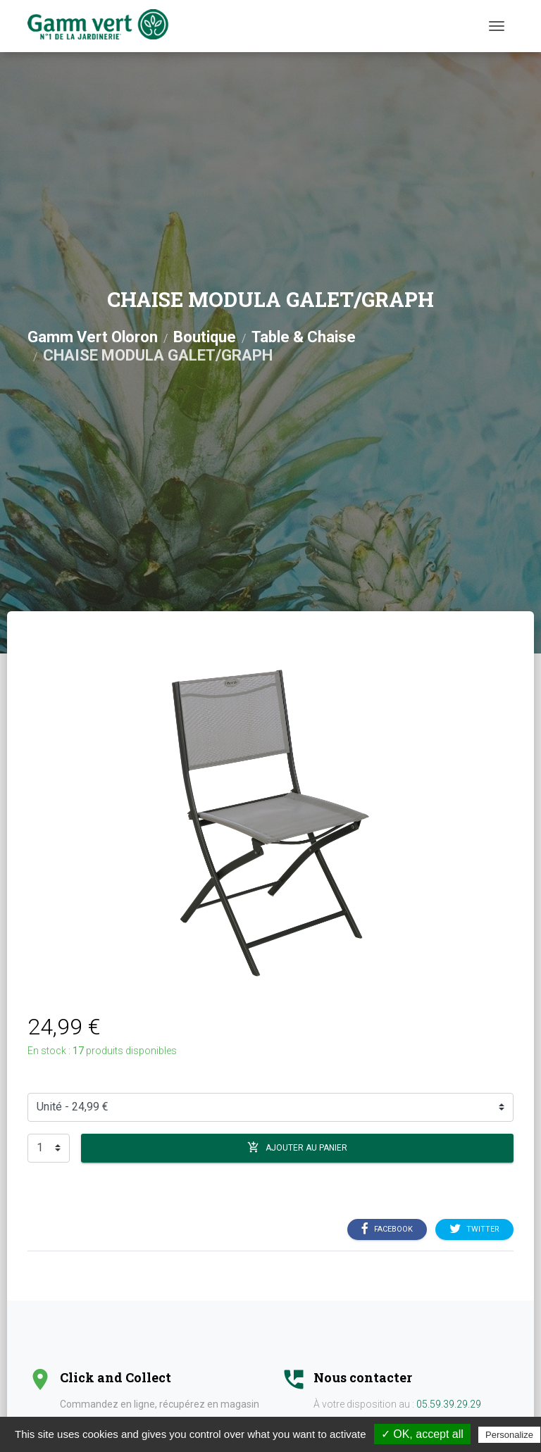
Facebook (387, 1229)
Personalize (509, 1434)
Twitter (474, 1229)
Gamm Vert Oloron (92, 337)
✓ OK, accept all (422, 1434)
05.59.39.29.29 (448, 1404)
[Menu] (497, 26)
